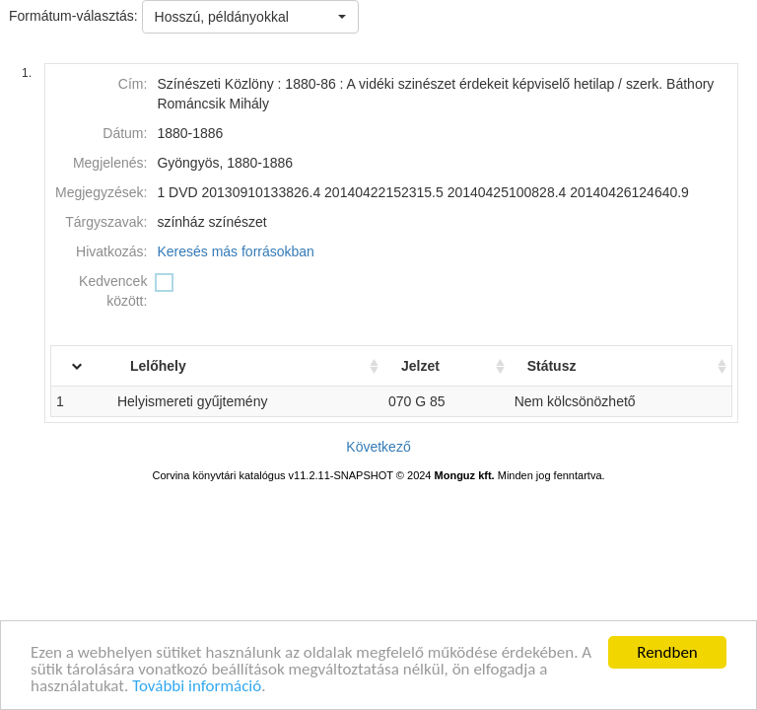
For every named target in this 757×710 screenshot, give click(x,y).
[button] (250, 17)
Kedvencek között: (113, 291)
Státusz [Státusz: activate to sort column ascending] (560, 366)
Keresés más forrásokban (235, 251)
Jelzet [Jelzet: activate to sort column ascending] (433, 366)
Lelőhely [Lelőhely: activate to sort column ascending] (181, 366)
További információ (196, 686)
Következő (378, 447)
